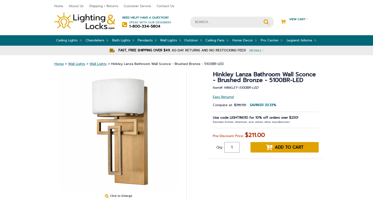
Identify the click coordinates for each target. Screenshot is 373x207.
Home (58, 6)
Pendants (147, 40)
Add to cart (284, 147)
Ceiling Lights (69, 40)
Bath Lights (123, 40)
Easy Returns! (223, 96)
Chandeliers (97, 40)
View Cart (294, 19)
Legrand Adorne (301, 40)
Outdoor (193, 40)
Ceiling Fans (217, 40)
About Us (76, 6)
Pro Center (272, 40)
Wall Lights (170, 40)
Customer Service (137, 6)
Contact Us (165, 6)
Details (256, 50)
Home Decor (244, 40)
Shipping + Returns (103, 6)
